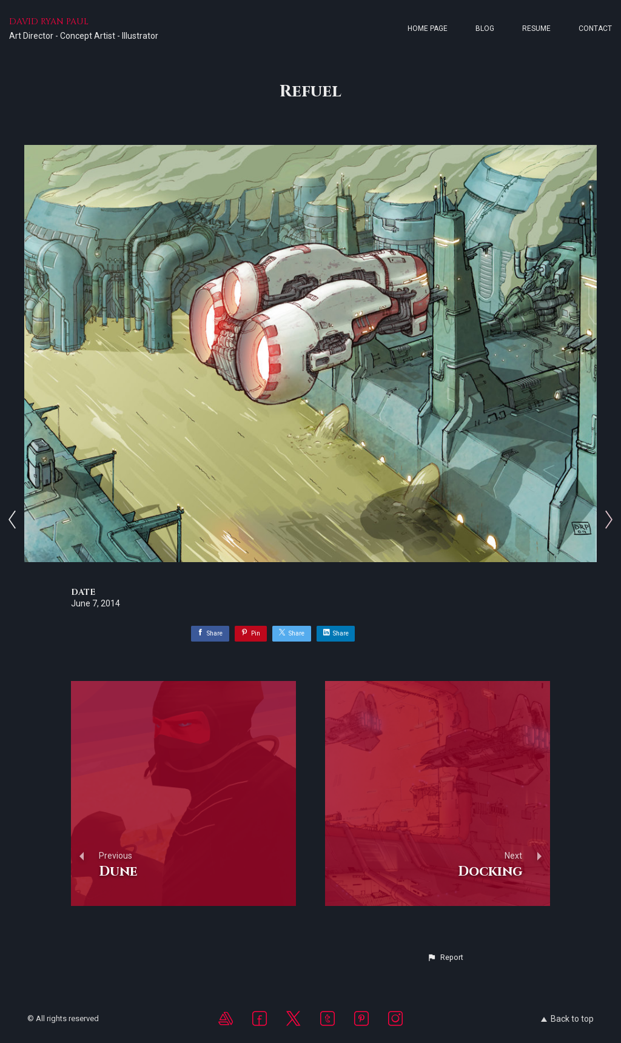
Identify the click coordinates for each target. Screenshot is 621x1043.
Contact (595, 28)
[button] (445, 957)
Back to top (567, 1019)
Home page (428, 28)
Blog (484, 28)
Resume (536, 28)
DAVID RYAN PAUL (49, 21)
